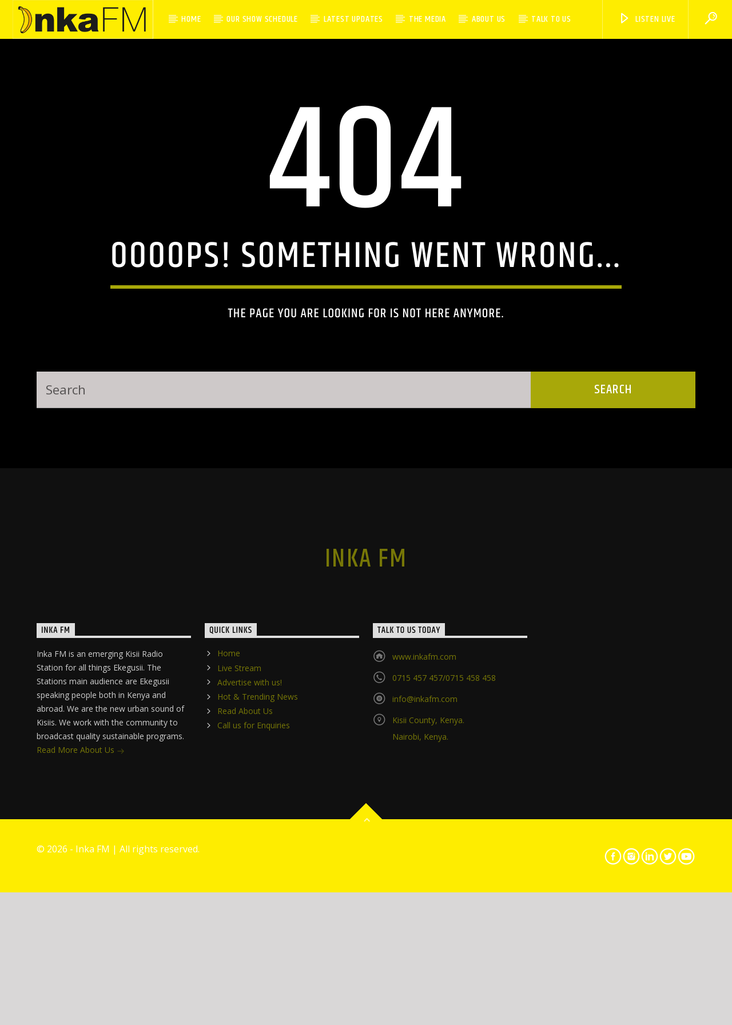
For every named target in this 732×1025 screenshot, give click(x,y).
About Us (489, 19)
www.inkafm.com (424, 897)
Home (191, 19)
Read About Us (245, 952)
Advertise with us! (249, 923)
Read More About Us (81, 992)
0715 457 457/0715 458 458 (444, 919)
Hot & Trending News (257, 937)
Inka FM (366, 800)
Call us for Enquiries (253, 966)
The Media (427, 19)
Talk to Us (551, 19)
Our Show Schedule (262, 19)
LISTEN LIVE (646, 19)
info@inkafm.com (425, 940)
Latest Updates (353, 19)
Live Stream (239, 908)
